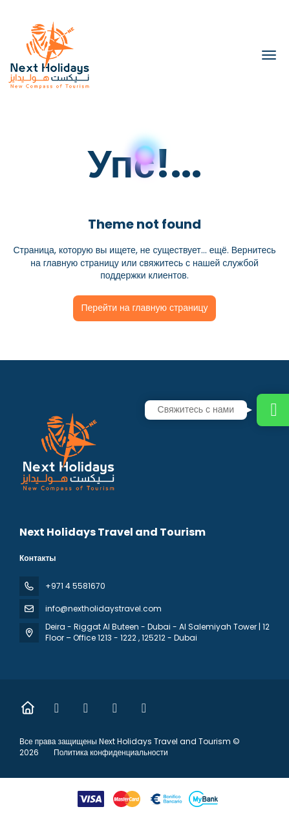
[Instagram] (86, 708)
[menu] (269, 55)
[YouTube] (144, 708)
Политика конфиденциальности (111, 752)
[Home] (27, 708)
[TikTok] (115, 708)
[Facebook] (56, 708)
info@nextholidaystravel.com (103, 608)
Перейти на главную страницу (144, 307)
